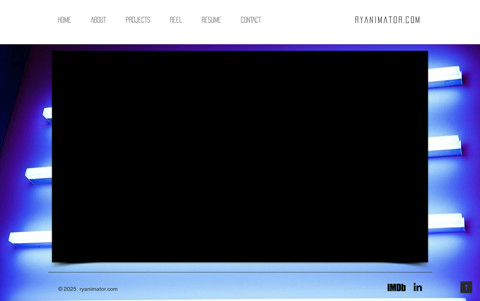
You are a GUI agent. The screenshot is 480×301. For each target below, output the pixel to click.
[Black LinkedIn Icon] (418, 287)
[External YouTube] (240, 156)
